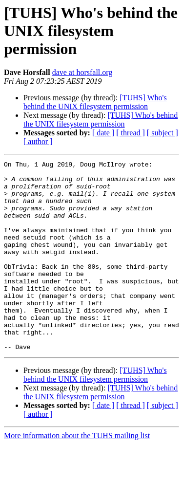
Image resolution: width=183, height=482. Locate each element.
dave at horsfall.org (82, 72)
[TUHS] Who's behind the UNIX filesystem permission (95, 102)
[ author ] (38, 141)
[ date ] (103, 133)
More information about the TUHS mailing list (77, 473)
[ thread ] (130, 133)
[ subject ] (162, 133)
